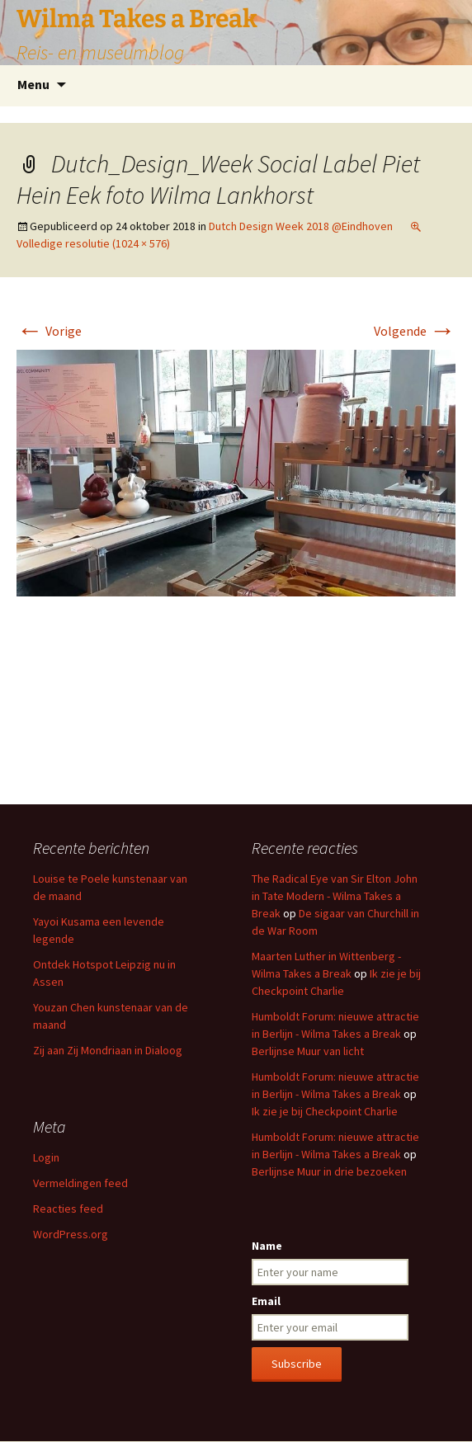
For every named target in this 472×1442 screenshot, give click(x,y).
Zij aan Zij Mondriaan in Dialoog (107, 1050)
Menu (33, 84)
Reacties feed (68, 1208)
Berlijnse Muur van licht (308, 1051)
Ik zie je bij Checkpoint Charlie (325, 1111)
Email (266, 1301)
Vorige (49, 331)
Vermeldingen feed (80, 1183)
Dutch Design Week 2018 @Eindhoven (301, 226)
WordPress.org (70, 1234)
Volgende (414, 331)
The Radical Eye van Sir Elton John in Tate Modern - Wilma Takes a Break (335, 896)
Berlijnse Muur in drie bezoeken (329, 1171)
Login (46, 1157)
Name (267, 1245)
